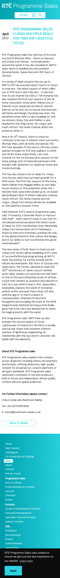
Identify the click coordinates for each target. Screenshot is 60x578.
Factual (9, 491)
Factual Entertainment (18, 513)
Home (8, 444)
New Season (12, 448)
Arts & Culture (13, 482)
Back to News (19, 423)
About (8, 465)
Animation (11, 530)
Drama (9, 499)
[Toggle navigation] (34, 15)
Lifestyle (10, 495)
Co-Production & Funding (19, 456)
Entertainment (13, 543)
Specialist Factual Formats (20, 517)
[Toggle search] (40, 15)
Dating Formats (14, 521)
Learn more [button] (26, 561)
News (8, 461)
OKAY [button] (13, 570)
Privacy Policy (13, 473)
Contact (9, 469)
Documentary (13, 535)
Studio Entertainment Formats (23, 509)
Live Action (11, 548)
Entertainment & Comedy (20, 487)
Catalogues (11, 452)
